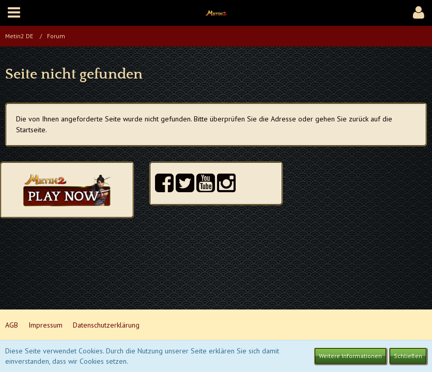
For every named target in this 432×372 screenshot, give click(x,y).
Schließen (408, 356)
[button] (14, 13)
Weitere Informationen (350, 356)
